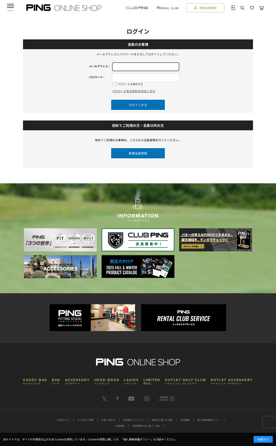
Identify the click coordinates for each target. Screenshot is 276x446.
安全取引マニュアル (133, 419)
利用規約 (120, 425)
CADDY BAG (35, 381)
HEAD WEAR (106, 381)
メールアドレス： (100, 66)
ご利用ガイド (63, 419)
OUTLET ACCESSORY (231, 381)
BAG (56, 381)
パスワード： (97, 77)
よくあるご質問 (85, 419)
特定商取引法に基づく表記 (146, 425)
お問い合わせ (108, 419)
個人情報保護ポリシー (208, 419)
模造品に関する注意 (162, 419)
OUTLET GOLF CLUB (185, 381)
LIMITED (151, 381)
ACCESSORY (77, 381)
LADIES (131, 381)
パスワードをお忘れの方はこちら (133, 91)
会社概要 (184, 419)
